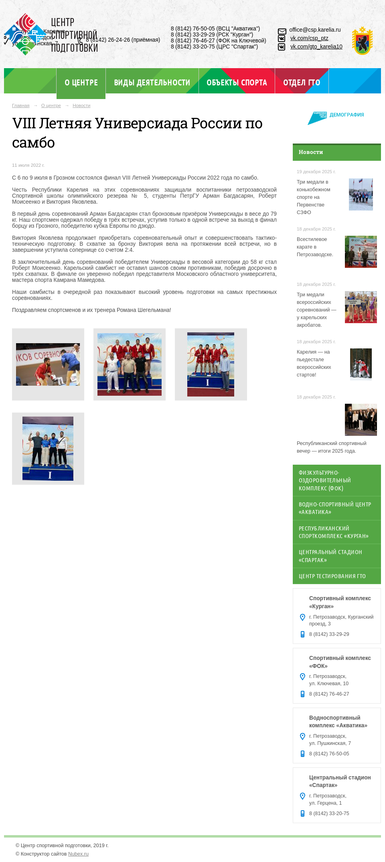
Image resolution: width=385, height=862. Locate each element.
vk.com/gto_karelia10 (316, 47)
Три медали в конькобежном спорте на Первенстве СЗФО (313, 197)
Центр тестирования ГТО (332, 575)
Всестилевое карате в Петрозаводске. (315, 247)
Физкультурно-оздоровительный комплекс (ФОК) (325, 480)
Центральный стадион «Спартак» (330, 555)
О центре (81, 82)
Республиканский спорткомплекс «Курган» (334, 531)
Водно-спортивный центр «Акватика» (335, 507)
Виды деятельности (152, 82)
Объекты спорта (237, 82)
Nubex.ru (78, 854)
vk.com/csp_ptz (309, 38)
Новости (81, 105)
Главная (21, 105)
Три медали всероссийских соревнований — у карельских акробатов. (316, 310)
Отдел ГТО (301, 82)
